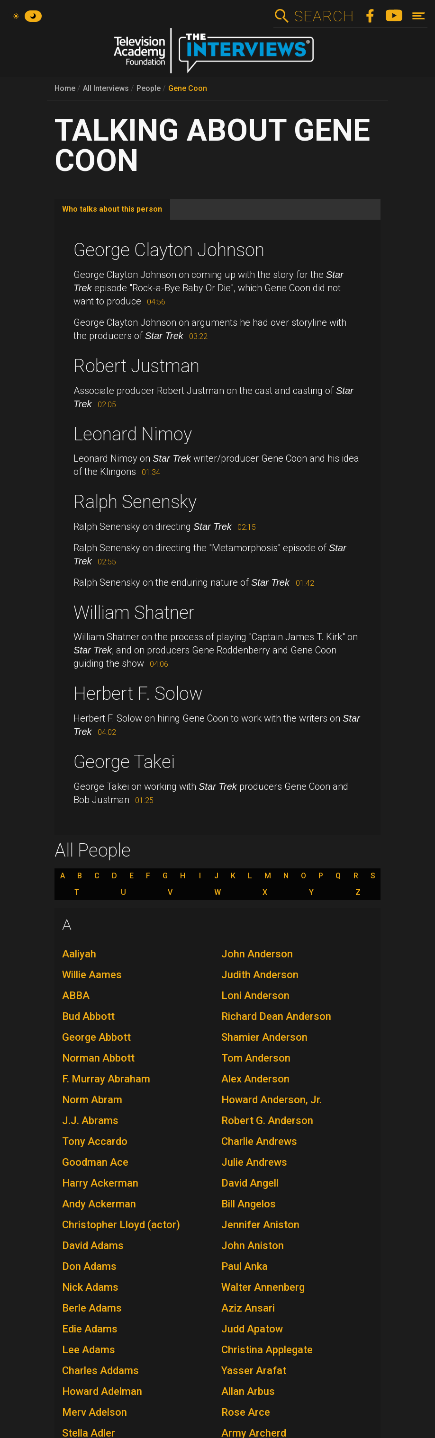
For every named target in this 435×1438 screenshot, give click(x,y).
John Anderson (257, 954)
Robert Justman (136, 366)
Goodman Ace (95, 1162)
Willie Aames (92, 975)
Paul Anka (244, 1266)
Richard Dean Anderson (276, 1016)
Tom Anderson (255, 1058)
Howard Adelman (102, 1391)
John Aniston (252, 1245)
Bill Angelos (248, 1204)
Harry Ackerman (100, 1183)
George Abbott (96, 1037)
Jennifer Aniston (260, 1225)
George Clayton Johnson (168, 250)
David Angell (250, 1183)
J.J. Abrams (90, 1120)
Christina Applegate (267, 1350)
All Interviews (106, 88)
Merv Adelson (94, 1412)
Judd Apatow (252, 1329)
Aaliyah (79, 954)
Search (324, 16)
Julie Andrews (254, 1162)
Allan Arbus (248, 1391)
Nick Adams (90, 1287)
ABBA (76, 995)
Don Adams (89, 1266)
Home (64, 88)
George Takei (124, 761)
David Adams (93, 1245)
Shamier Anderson (264, 1037)
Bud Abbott (88, 1016)
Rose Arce (245, 1412)
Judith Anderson (260, 975)
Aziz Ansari (248, 1308)
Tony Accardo (94, 1141)
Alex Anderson (255, 1079)
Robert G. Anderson (267, 1120)
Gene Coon (187, 88)
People (148, 88)
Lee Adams (88, 1350)
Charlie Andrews (259, 1141)
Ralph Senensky (135, 501)
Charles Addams (100, 1370)
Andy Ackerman (99, 1204)
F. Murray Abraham (106, 1079)
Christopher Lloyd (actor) (121, 1225)
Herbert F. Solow (138, 693)
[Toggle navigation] (418, 16)
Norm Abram (92, 1100)
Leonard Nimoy (132, 434)
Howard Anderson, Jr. (271, 1100)
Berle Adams (92, 1308)
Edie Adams (90, 1329)
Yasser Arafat (253, 1370)
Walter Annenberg (263, 1287)
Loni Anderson (255, 995)
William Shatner (134, 612)
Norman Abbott (98, 1058)
